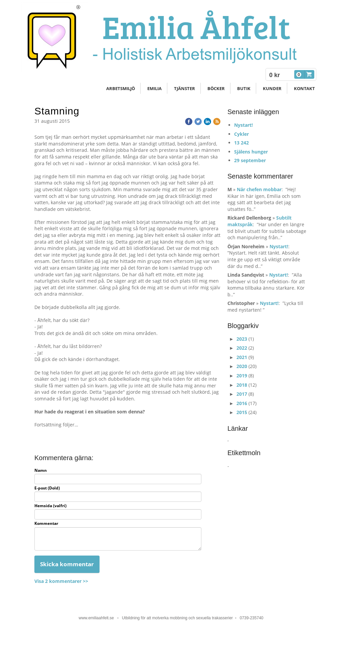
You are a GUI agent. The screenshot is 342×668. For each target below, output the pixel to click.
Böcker (216, 88)
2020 (241, 366)
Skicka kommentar (67, 564)
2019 (241, 375)
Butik (243, 88)
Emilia (154, 88)
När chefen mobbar (259, 189)
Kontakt (304, 88)
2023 (241, 339)
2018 (241, 385)
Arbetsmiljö (120, 88)
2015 (241, 412)
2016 (241, 403)
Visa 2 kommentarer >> (61, 581)
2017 (241, 394)
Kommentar (46, 523)
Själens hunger (251, 151)
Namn (40, 470)
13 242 (241, 142)
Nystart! (243, 125)
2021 (241, 357)
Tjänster (184, 88)
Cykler (241, 134)
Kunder (272, 88)
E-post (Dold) (47, 488)
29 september (250, 160)
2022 (241, 348)
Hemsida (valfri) (50, 506)
